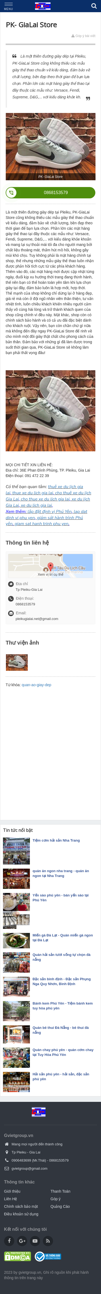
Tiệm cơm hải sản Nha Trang (56, 840)
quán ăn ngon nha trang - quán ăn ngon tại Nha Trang (61, 873)
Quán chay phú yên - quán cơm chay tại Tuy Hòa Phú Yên (63, 1052)
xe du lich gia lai (36, 505)
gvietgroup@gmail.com (29, 1168)
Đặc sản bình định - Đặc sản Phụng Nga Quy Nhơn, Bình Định (62, 981)
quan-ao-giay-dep (36, 685)
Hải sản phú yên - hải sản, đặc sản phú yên (61, 1076)
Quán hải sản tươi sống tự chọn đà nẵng (61, 957)
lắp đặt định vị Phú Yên (49, 512)
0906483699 (21, 1160)
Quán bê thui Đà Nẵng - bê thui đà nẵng (61, 1030)
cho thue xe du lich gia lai (45, 499)
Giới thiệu (12, 1191)
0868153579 (58, 1160)
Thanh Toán (61, 1191)
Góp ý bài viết (83, 36)
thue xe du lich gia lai (32, 493)
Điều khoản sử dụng (21, 1214)
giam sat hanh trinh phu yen (41, 524)
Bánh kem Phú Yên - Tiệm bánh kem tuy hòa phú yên (63, 1005)
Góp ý (56, 1199)
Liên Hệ (10, 1199)
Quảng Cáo (60, 1206)
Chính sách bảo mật (21, 1206)
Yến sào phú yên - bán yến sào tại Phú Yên (61, 897)
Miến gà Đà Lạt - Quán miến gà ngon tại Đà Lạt (63, 937)
